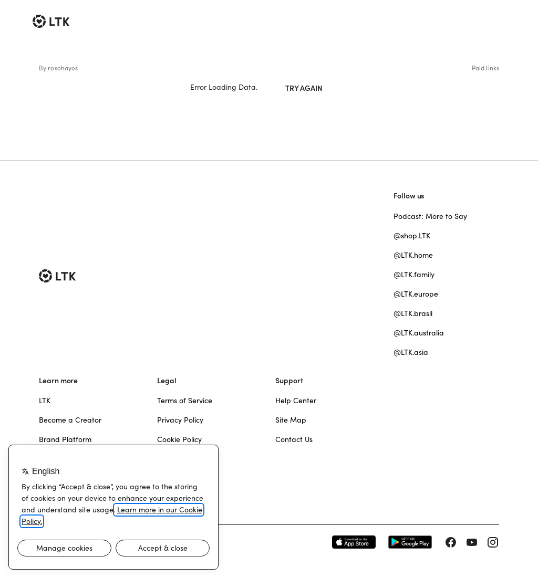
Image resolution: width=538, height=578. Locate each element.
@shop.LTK (412, 235)
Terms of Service (184, 400)
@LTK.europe (416, 294)
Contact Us (294, 439)
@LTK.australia (419, 333)
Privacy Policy (180, 420)
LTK (44, 400)
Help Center (295, 400)
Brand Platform (65, 439)
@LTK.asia (411, 352)
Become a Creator (70, 420)
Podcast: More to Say (430, 216)
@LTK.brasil (413, 313)
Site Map (290, 420)
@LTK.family (414, 274)
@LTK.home (413, 255)
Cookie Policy (179, 439)
